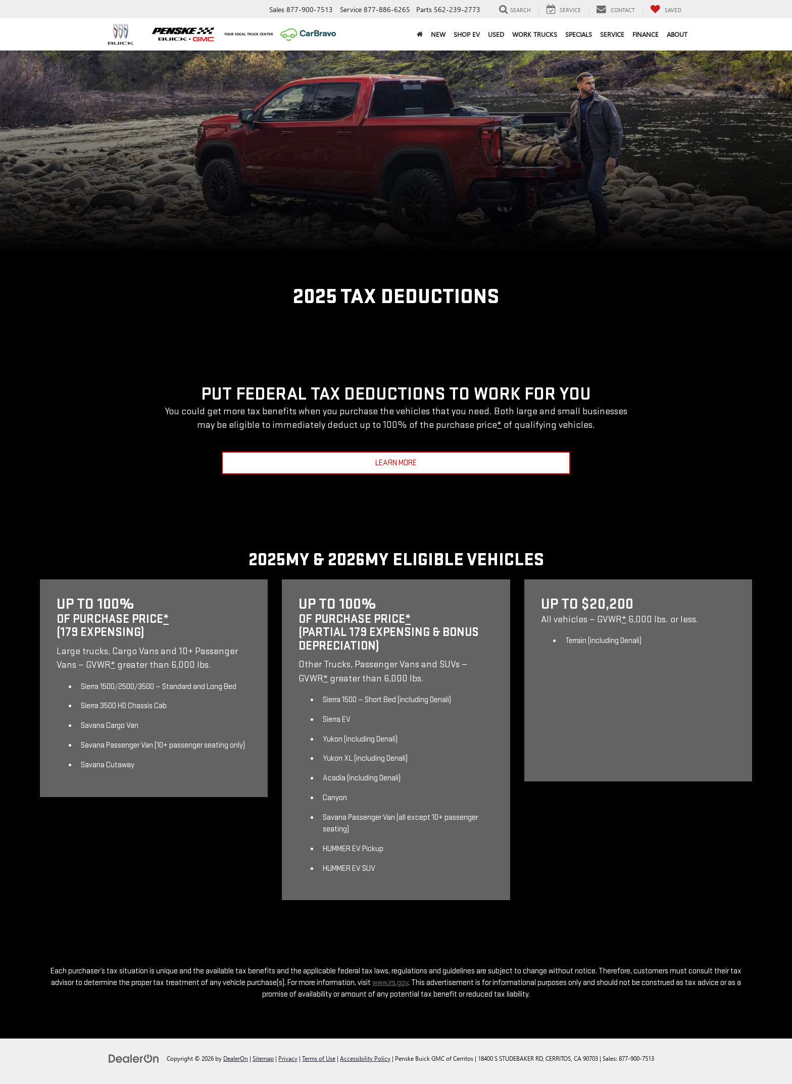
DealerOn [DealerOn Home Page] (235, 1058)
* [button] (499, 425)
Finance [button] (645, 34)
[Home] (420, 34)
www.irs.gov (390, 983)
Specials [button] (578, 34)
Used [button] (496, 34)
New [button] (438, 34)
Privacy (288, 1058)
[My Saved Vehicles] (665, 10)
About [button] (677, 34)
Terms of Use (318, 1058)
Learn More (396, 463)
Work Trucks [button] (534, 34)
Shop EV (467, 34)
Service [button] (612, 34)
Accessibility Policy (365, 1058)
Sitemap (263, 1058)
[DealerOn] (134, 1058)
